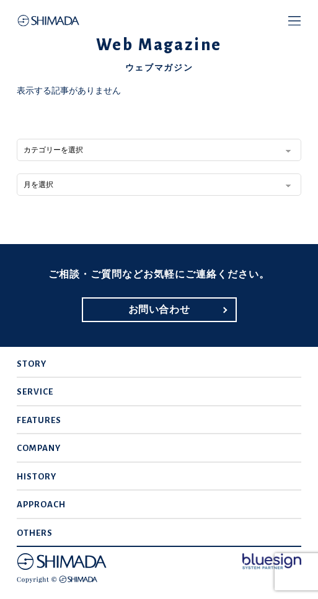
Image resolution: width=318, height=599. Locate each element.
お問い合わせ (159, 309)
